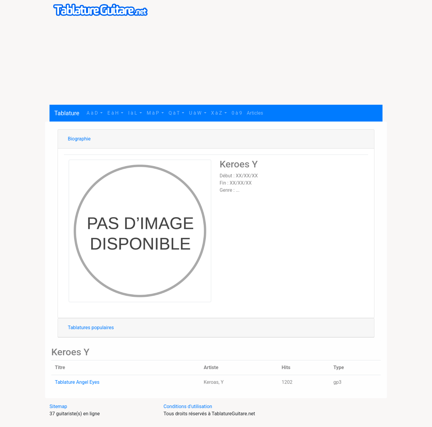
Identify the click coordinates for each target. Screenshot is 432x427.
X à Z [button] (217, 113)
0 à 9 (237, 113)
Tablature (66, 113)
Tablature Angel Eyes (77, 382)
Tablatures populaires (91, 327)
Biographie (79, 139)
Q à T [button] (175, 113)
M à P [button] (153, 113)
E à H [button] (113, 113)
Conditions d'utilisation (188, 406)
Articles (255, 113)
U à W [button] (195, 113)
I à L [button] (133, 113)
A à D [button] (92, 113)
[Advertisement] (216, 63)
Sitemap (58, 406)
